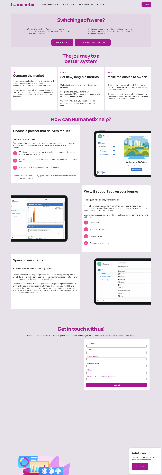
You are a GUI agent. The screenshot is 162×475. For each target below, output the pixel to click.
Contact (101, 4)
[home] (23, 4)
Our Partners (86, 4)
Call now (146, 4)
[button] (50, 4)
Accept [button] (140, 466)
